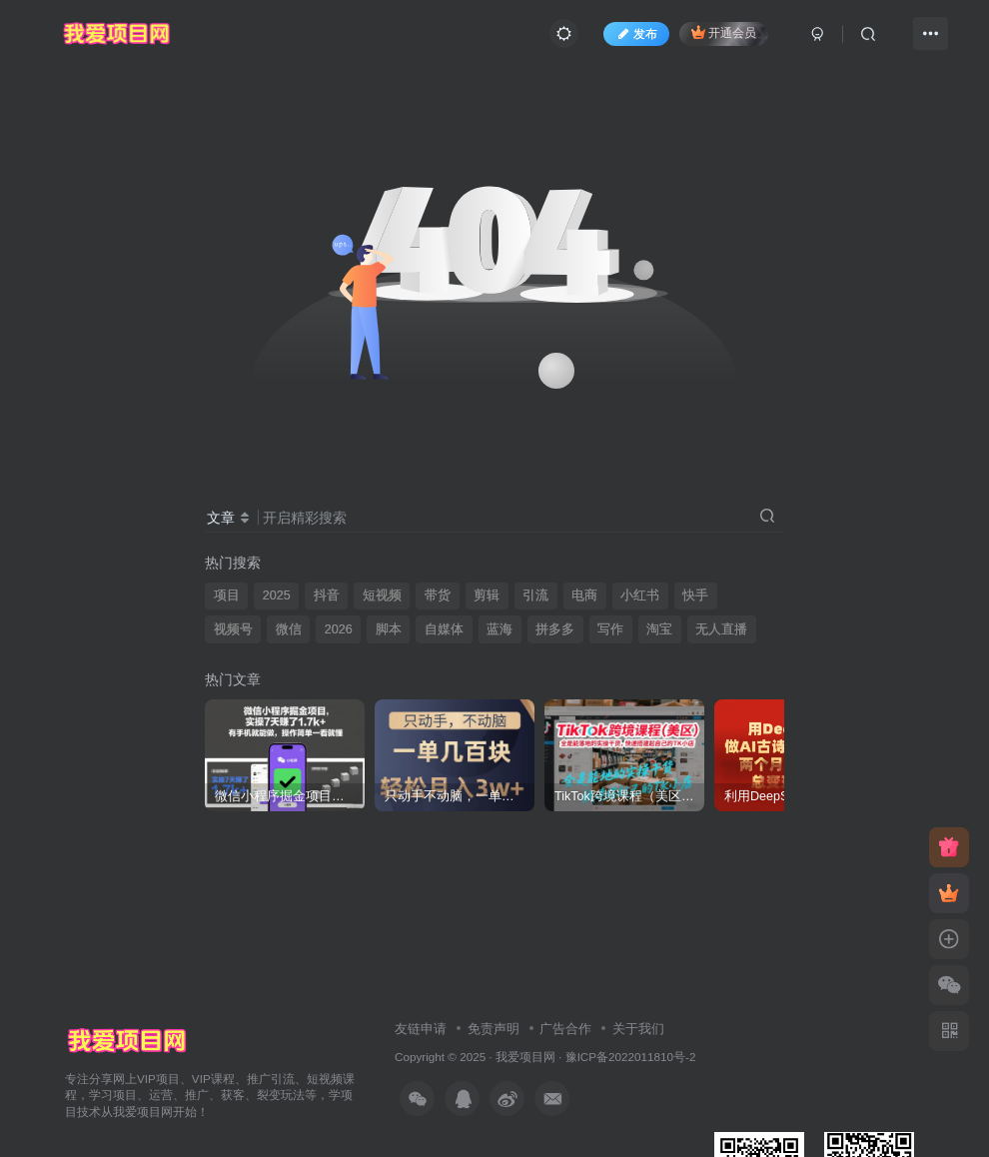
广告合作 (565, 1028)
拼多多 (554, 629)
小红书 (639, 595)
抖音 (327, 595)
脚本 (389, 629)
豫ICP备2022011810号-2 (630, 1056)
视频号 (233, 629)
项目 (227, 595)
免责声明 (493, 1028)
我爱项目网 (525, 1056)
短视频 (382, 595)
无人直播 (721, 629)
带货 (438, 595)
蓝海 (499, 629)
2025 (277, 595)
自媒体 (444, 629)
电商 (584, 595)
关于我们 (638, 1028)
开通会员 (723, 32)
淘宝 (659, 629)
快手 (695, 595)
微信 (289, 629)
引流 (535, 595)
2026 (339, 629)
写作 (610, 629)
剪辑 (486, 595)
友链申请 (421, 1028)
